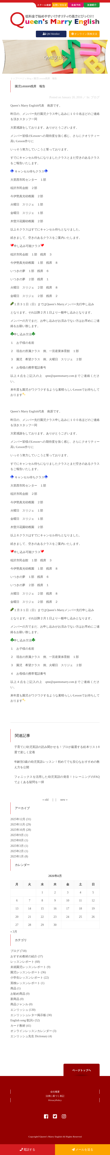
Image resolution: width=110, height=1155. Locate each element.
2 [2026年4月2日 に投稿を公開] (55, 892)
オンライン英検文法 (84, 33)
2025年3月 (17, 845)
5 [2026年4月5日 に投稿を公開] (93, 892)
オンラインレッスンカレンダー (31, 1031)
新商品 (14, 999)
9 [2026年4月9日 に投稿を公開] (55, 900)
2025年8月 (17, 840)
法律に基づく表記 (55, 1096)
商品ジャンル (19, 1004)
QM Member (51, 33)
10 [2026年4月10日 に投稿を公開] (67, 900)
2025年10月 (18, 829)
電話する (27, 1149)
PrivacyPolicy (55, 1100)
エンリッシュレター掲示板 (28, 1015)
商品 (13, 988)
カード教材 (17, 1025)
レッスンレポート (22, 961)
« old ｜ (48, 799)
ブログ (14, 951)
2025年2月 (17, 851)
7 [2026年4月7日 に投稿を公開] (29, 900)
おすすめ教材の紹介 (23, 956)
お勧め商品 (17, 993)
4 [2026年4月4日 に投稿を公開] (80, 892)
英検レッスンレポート (25, 983)
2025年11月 (18, 824)
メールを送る (82, 1149)
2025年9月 (17, 835)
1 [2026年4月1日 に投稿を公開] (42, 892)
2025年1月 (17, 856)
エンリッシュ (19, 1009)
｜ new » (61, 799)
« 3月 (13, 931)
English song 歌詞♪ (22, 1020)
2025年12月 (18, 819)
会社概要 (55, 1091)
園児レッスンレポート (25, 972)
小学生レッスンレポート (26, 977)
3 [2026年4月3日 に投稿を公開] (67, 892)
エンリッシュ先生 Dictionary (29, 1036)
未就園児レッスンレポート (28, 967)
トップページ (17, 78)
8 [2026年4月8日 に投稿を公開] (42, 900)
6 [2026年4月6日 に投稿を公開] (17, 900)
